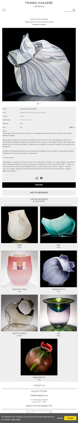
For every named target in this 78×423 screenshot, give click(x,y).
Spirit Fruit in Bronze (20, 333)
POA (19, 248)
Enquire (39, 185)
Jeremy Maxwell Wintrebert (39, 19)
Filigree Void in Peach (19, 289)
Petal (58, 245)
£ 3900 (19, 336)
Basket (19, 245)
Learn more (15, 419)
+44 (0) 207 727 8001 (39, 391)
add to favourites (39, 193)
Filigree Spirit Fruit (58, 289)
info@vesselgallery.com (39, 396)
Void (58, 333)
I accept (70, 418)
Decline (60, 418)
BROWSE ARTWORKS (39, 24)
